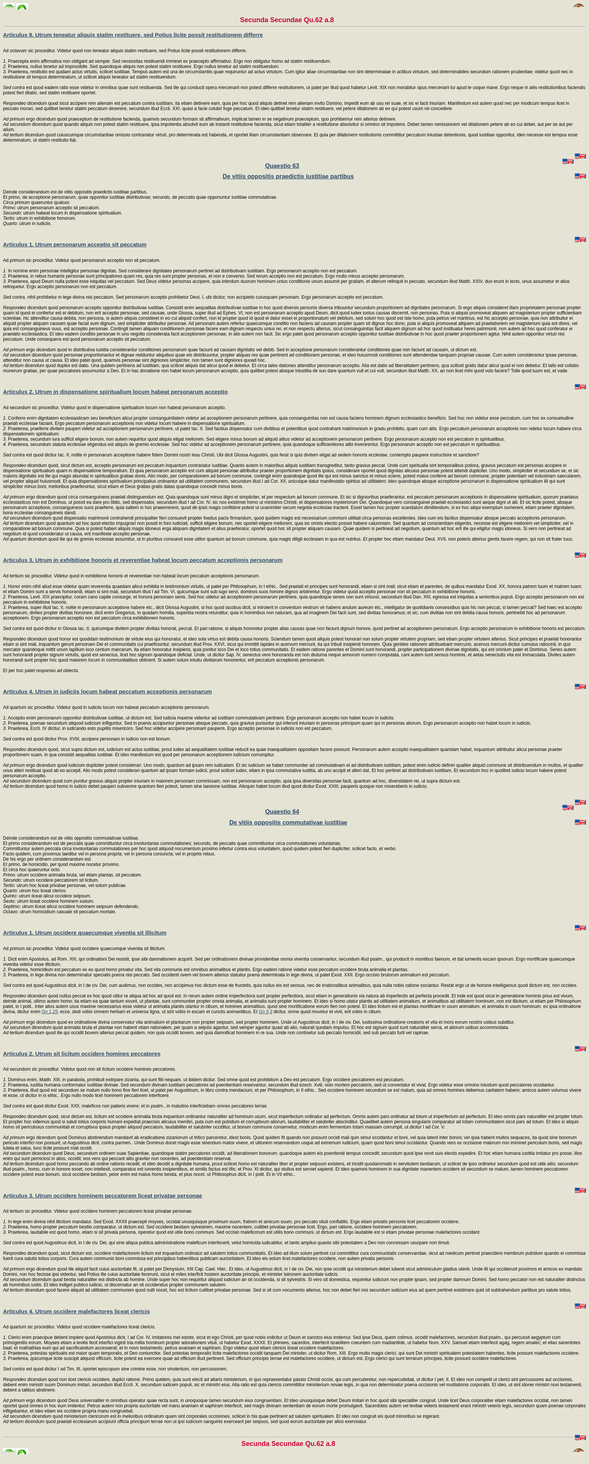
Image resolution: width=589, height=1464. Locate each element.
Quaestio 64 (282, 811)
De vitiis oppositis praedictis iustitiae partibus (288, 176)
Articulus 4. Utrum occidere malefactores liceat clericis (76, 1311)
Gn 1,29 (50, 1011)
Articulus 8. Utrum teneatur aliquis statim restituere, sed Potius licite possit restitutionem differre (133, 35)
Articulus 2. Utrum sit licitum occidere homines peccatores (81, 1053)
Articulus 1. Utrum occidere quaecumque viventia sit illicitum (84, 932)
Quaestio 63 (282, 166)
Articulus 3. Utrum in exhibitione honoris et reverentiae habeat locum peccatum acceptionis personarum (142, 560)
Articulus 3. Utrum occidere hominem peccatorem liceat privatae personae (102, 1195)
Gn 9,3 (265, 1011)
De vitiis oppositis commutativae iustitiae (288, 822)
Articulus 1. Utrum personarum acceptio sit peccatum (74, 244)
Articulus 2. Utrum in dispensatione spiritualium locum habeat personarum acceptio (115, 391)
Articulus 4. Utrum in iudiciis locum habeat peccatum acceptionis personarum (107, 691)
